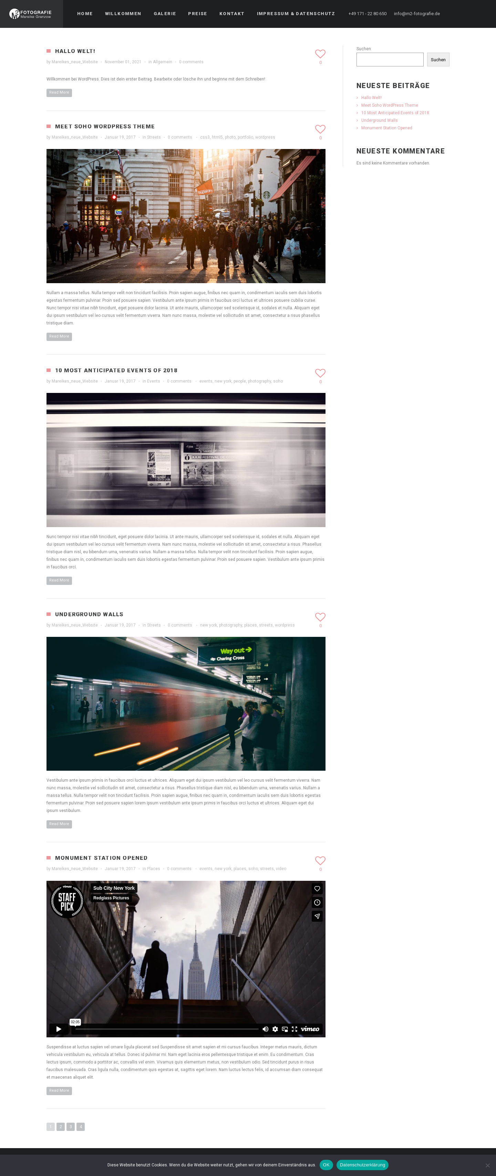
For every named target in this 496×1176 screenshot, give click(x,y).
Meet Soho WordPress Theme (105, 126)
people (240, 381)
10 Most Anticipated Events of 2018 (116, 370)
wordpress (265, 137)
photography (259, 381)
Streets (154, 137)
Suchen (363, 48)
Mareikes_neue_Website (75, 62)
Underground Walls (89, 614)
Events (153, 381)
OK (326, 1164)
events (206, 381)
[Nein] (487, 1165)
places (250, 625)
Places (153, 868)
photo (230, 137)
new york (223, 381)
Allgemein (162, 62)
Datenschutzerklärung (362, 1164)
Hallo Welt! (75, 51)
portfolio (245, 137)
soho (278, 381)
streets (266, 625)
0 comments (191, 62)
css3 (205, 137)
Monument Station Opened (101, 858)
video (281, 868)
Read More (59, 92)
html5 (217, 137)
